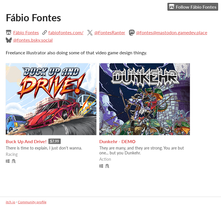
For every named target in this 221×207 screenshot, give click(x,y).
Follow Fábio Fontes (192, 6)
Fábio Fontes (26, 32)
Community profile (32, 202)
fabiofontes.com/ (65, 32)
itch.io (10, 202)
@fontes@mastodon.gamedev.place (171, 32)
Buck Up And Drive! (26, 141)
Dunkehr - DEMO (117, 141)
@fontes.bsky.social (33, 40)
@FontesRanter (109, 32)
